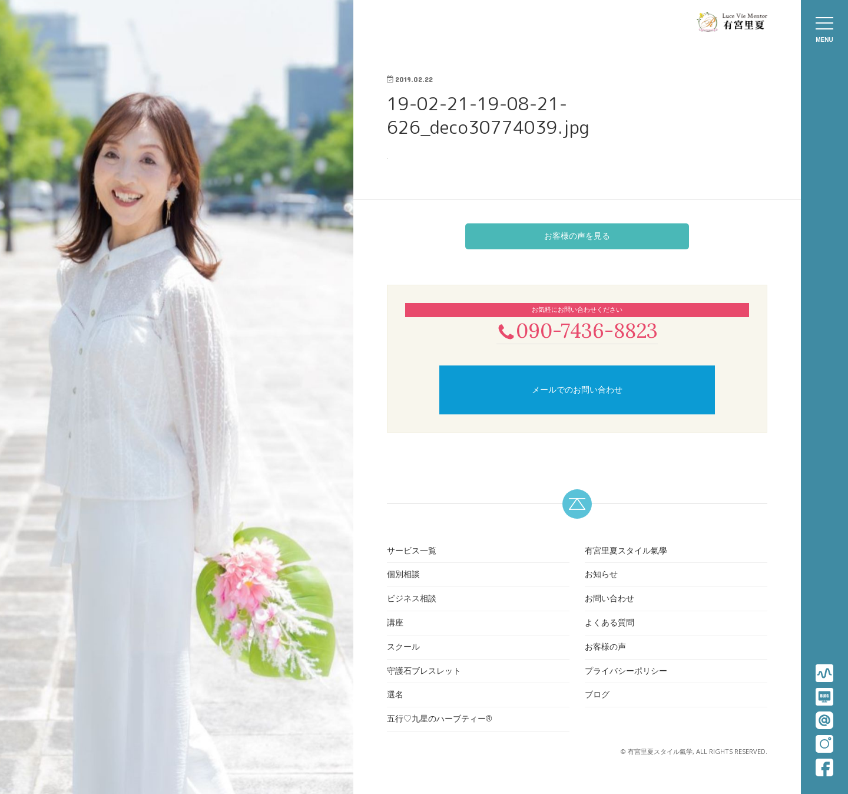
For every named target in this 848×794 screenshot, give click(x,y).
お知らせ (601, 576)
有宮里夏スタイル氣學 (626, 551)
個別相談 (403, 576)
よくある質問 (609, 623)
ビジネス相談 (411, 599)
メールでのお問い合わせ (577, 391)
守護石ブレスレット (424, 672)
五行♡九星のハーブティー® (439, 719)
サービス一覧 (411, 551)
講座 (395, 623)
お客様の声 (605, 648)
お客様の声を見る (577, 235)
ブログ (597, 696)
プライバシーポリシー (626, 672)
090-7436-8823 (577, 331)
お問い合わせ (609, 599)
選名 (395, 696)
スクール (403, 648)
